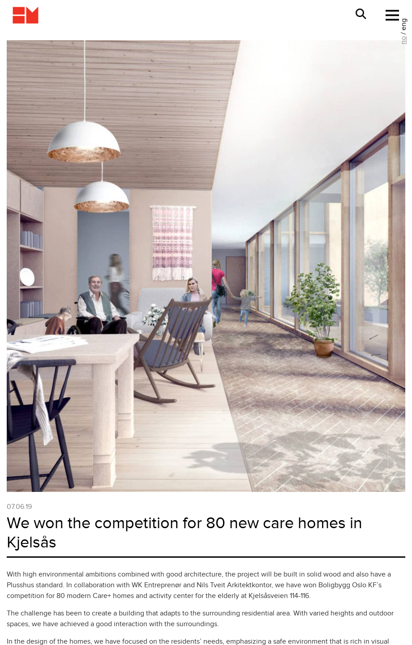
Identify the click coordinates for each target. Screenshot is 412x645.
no (403, 40)
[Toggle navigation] (389, 15)
